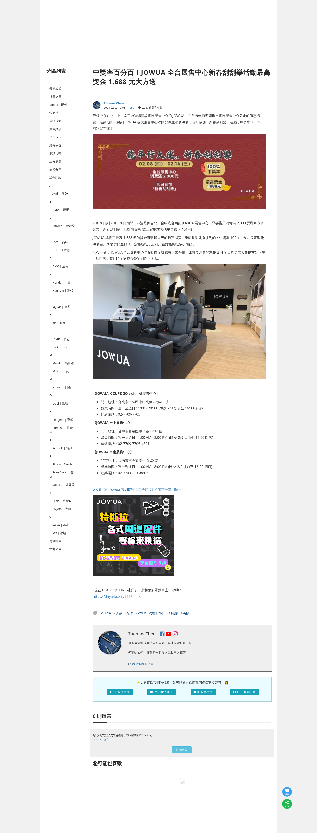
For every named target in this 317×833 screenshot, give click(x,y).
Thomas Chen (114, 103)
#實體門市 (157, 613)
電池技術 (55, 121)
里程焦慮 (55, 161)
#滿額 (185, 613)
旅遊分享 (55, 169)
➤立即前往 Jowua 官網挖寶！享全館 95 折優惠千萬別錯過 (137, 489)
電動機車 (55, 541)
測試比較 (55, 153)
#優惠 (118, 613)
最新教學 (55, 88)
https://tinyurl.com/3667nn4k (117, 596)
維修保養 (55, 145)
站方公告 (55, 549)
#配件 (129, 613)
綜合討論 (55, 177)
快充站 (53, 113)
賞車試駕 (55, 129)
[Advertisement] (158, 38)
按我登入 (181, 750)
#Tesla (106, 613)
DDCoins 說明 (100, 739)
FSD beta (55, 137)
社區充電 (55, 97)
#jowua (141, 613)
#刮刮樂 (172, 613)
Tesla (131, 107)
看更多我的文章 (142, 664)
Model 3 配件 (58, 105)
